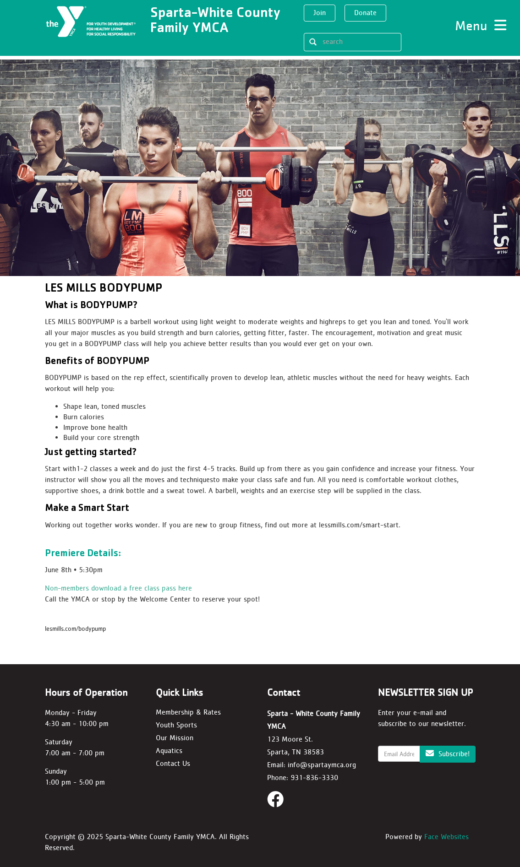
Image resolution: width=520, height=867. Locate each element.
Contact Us (173, 763)
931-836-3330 (314, 777)
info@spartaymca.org (322, 764)
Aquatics (169, 750)
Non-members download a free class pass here (118, 588)
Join (319, 12)
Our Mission (174, 737)
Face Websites (446, 836)
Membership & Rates (188, 712)
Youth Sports (176, 725)
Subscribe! (448, 753)
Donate (365, 12)
